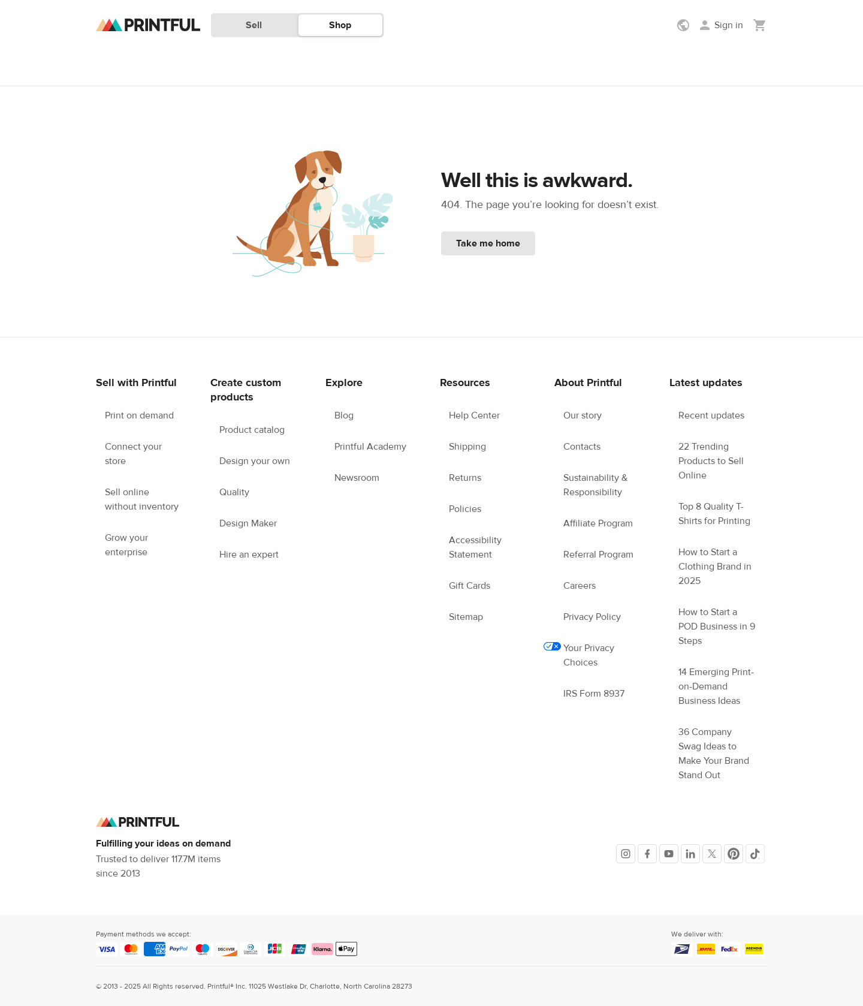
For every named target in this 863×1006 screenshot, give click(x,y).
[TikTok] (755, 853)
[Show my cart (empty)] (760, 25)
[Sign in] (720, 25)
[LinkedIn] (690, 853)
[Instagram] (625, 853)
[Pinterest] (733, 853)
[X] (712, 853)
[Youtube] (668, 853)
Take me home (488, 243)
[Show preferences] (684, 25)
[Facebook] (647, 853)
